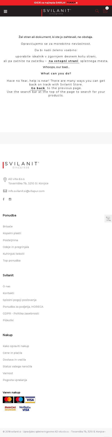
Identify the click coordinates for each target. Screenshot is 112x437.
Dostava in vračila (14, 359)
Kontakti (8, 293)
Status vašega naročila (17, 366)
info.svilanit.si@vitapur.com (26, 191)
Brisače (8, 226)
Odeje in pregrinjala (16, 247)
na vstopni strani (63, 61)
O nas (6, 286)
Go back (38, 88)
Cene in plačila (12, 353)
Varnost (8, 373)
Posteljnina (10, 240)
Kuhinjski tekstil (13, 253)
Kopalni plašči (12, 233)
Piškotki (8, 320)
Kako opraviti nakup (16, 346)
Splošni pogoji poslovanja (19, 300)
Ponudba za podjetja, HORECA (23, 306)
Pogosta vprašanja (15, 380)
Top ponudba (11, 260)
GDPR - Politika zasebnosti (21, 313)
